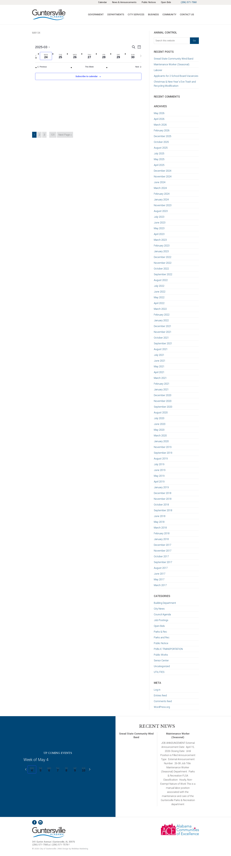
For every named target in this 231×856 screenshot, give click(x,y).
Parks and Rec (161, 637)
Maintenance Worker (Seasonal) (171, 64)
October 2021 (161, 337)
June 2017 (159, 573)
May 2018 (159, 522)
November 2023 (162, 205)
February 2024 (161, 194)
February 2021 (161, 384)
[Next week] (141, 56)
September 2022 (163, 274)
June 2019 (159, 470)
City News (159, 608)
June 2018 (159, 516)
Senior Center (161, 660)
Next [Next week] (138, 67)
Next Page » (65, 135)
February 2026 (161, 130)
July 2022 (159, 286)
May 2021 (159, 366)
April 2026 (159, 119)
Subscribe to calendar (86, 76)
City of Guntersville (58, 15)
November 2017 (162, 550)
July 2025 (159, 153)
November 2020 (162, 401)
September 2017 (163, 562)
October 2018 (161, 504)
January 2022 (161, 320)
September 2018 (163, 510)
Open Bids (159, 626)
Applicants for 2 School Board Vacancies (176, 76)
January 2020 (161, 441)
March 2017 (160, 585)
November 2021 (162, 332)
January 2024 (161, 199)
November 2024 (162, 176)
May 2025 (159, 159)
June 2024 (159, 182)
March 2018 (160, 527)
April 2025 (159, 165)
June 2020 (159, 424)
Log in (157, 689)
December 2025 (162, 136)
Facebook (34, 822)
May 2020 (159, 430)
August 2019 (161, 458)
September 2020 (163, 407)
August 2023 (161, 211)
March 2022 (160, 309)
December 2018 (162, 493)
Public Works (161, 655)
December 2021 (162, 326)
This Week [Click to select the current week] (89, 67)
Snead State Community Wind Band (173, 58)
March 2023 (160, 240)
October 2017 (161, 556)
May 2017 (159, 579)
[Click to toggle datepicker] (42, 47)
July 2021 (159, 355)
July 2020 (159, 418)
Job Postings (161, 620)
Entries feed (160, 695)
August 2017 (161, 568)
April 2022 (159, 303)
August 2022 (161, 280)
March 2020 (160, 435)
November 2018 (162, 499)
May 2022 (159, 297)
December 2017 (162, 545)
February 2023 (161, 245)
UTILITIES (159, 672)
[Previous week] (36, 56)
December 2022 (162, 257)
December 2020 (162, 395)
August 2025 (161, 148)
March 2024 (160, 188)
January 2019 (161, 487)
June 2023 (159, 222)
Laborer (158, 70)
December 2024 (162, 171)
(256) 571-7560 (189, 2)
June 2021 (159, 360)
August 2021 (161, 349)
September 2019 (163, 453)
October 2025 (161, 142)
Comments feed (163, 701)
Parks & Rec (160, 631)
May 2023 (159, 228)
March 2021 (160, 378)
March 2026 (160, 124)
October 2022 (161, 268)
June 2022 (159, 291)
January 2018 (161, 539)
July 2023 (159, 217)
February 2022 (161, 314)
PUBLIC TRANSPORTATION (168, 649)
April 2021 (159, 372)
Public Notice (161, 643)
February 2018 (161, 533)
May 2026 (159, 113)
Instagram (40, 822)
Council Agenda (162, 614)
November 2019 (162, 447)
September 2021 (163, 343)
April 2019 (159, 481)
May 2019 (159, 476)
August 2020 (161, 412)
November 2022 (162, 263)
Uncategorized (162, 666)
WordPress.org (162, 707)
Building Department (165, 603)
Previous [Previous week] (42, 67)
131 (53, 134)
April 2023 (159, 234)
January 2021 (161, 389)
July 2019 (159, 464)
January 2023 (161, 251)
